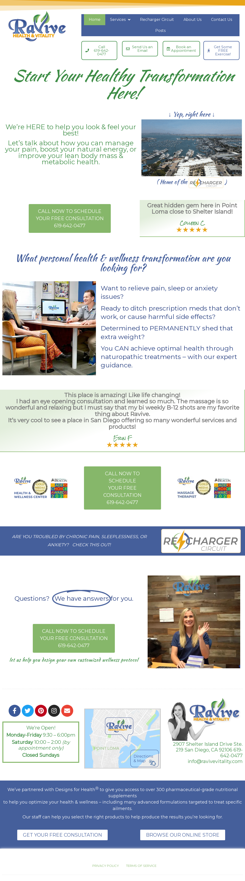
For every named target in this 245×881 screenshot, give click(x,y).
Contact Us (221, 19)
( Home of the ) (191, 182)
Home (94, 19)
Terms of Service (141, 866)
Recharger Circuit (157, 19)
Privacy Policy (105, 866)
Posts (160, 30)
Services (120, 19)
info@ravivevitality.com (215, 761)
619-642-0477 (231, 752)
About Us (192, 19)
